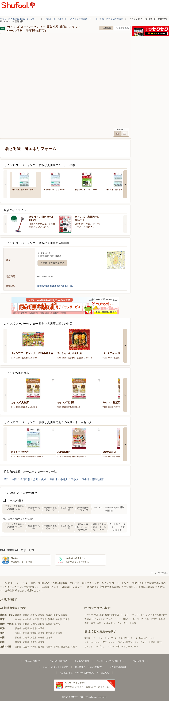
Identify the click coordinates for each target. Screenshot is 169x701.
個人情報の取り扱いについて (88, 667)
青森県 (26, 615)
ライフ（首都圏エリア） (151, 642)
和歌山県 (57, 633)
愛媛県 (33, 642)
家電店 (87, 619)
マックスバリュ (121, 638)
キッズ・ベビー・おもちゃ (118, 619)
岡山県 (18, 637)
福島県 (64, 615)
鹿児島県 (65, 646)
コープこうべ (100, 646)
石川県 (49, 624)
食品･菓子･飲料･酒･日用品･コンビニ (111, 614)
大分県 (49, 646)
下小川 (85, 479)
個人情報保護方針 (117, 667)
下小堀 (74, 479)
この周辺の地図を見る (52, 263)
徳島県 (18, 642)
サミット (88, 646)
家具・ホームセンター (156, 614)
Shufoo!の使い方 (32, 661)
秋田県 (49, 615)
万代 (105, 642)
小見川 (64, 479)
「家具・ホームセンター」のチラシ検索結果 (66, 19)
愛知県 (18, 628)
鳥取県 (33, 637)
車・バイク (138, 619)
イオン (152, 638)
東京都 (18, 619)
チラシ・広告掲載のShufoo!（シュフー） (19, 19)
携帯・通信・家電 (92, 623)
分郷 (35, 479)
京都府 (33, 633)
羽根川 (53, 479)
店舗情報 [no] (106, 28)
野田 (5, 479)
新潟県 (33, 624)
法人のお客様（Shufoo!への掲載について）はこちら (84, 672)
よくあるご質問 (82, 661)
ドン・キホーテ (105, 638)
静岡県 (26, 628)
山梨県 (18, 624)
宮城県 (41, 615)
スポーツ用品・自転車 (154, 619)
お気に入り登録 (53, 380)
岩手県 (33, 615)
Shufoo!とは (138, 661)
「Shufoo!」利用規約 (57, 661)
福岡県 (18, 646)
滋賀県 (41, 633)
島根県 (41, 637)
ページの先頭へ (159, 573)
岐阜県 (33, 628)
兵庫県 (26, 633)
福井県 (56, 624)
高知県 (41, 642)
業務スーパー (90, 638)
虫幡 (43, 479)
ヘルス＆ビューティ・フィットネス (119, 623)
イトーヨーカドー (92, 642)
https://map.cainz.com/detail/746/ (55, 285)
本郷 (14, 479)
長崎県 (33, 646)
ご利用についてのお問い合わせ (111, 661)
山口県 (49, 637)
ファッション (98, 619)
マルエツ (112, 642)
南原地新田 (98, 479)
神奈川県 (27, 619)
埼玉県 (36, 619)
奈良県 (49, 633)
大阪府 (18, 633)
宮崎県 (56, 646)
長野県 (26, 624)
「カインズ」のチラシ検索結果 (108, 19)
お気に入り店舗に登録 (122, 28)
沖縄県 (74, 646)
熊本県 (41, 646)
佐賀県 (26, 646)
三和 (118, 646)
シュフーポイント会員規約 (55, 667)
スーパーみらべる (138, 638)
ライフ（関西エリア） (128, 642)
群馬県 (66, 619)
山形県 (56, 615)
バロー (111, 646)
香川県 (26, 642)
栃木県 (59, 619)
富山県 (41, 624)
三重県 (41, 628)
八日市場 (25, 479)
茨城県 (51, 619)
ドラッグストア (137, 614)
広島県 (26, 637)
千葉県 (43, 619)
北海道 (18, 615)
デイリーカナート (129, 646)
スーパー (88, 614)
